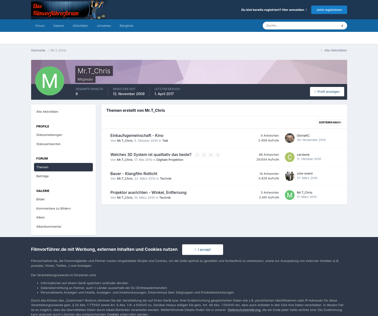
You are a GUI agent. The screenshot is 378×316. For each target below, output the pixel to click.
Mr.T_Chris (124, 140)
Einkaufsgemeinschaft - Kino (137, 135)
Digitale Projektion (170, 160)
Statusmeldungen (49, 135)
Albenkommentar (49, 226)
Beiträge (42, 176)
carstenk (303, 154)
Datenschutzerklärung (244, 310)
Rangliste (126, 26)
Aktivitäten (80, 26)
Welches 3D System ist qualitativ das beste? (151, 154)
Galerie (58, 26)
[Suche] (283, 25)
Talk (165, 140)
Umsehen (104, 26)
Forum (40, 26)
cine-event (305, 173)
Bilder (40, 199)
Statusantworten (48, 144)
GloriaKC (303, 135)
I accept (203, 249)
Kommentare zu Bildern (53, 208)
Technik (166, 178)
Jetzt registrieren (329, 10)
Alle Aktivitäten (47, 111)
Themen (42, 167)
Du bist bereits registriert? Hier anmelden (274, 10)
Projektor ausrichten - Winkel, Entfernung (148, 192)
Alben (40, 217)
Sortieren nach (330, 122)
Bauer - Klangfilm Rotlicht (134, 173)
